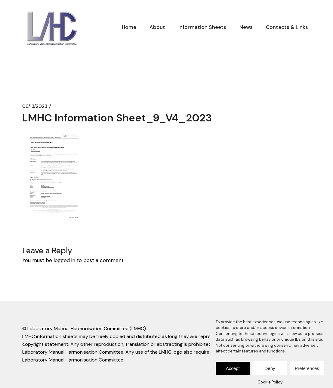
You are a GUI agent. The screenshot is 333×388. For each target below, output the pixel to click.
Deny (269, 371)
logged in (64, 260)
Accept (233, 371)
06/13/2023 (34, 106)
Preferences (307, 371)
